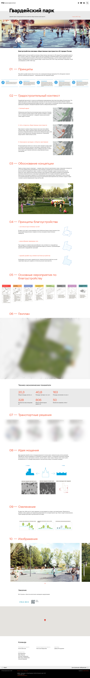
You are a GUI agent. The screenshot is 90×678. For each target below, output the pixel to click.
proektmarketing (86, 670)
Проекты (19, 670)
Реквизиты (26, 670)
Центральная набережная (79, 667)
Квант (5, 667)
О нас (22, 670)
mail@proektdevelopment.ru (22, 675)
